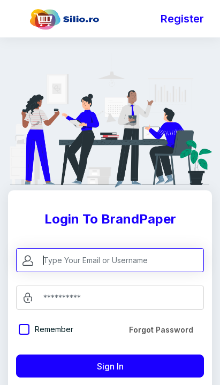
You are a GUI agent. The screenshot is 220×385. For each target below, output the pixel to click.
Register (182, 18)
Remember (54, 329)
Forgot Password (161, 329)
